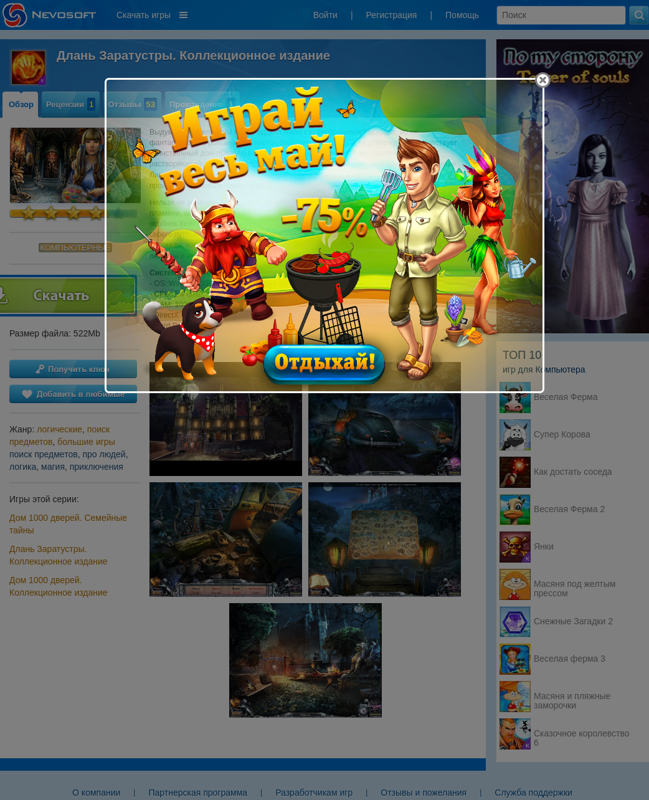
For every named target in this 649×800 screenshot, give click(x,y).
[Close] (543, 80)
